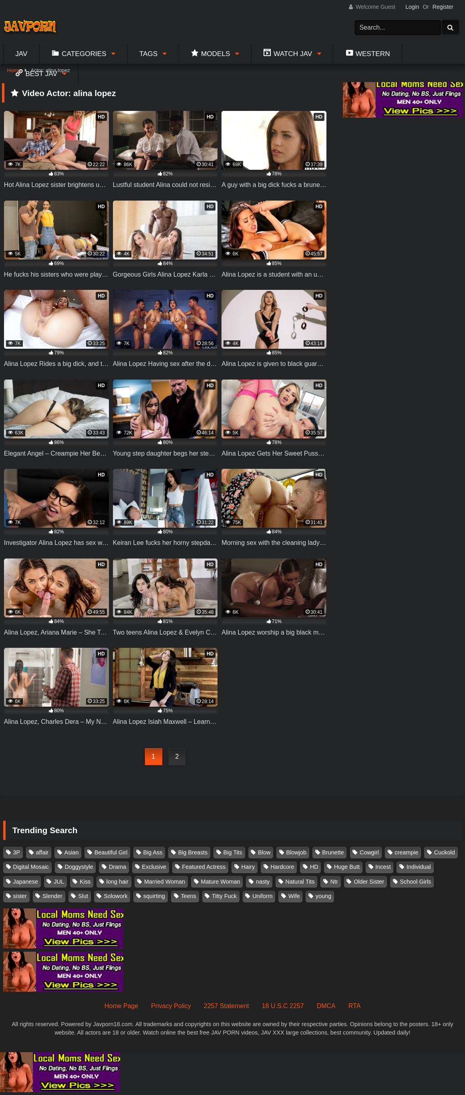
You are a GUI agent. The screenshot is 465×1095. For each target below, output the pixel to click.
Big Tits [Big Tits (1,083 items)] (232, 852)
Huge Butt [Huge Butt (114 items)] (347, 867)
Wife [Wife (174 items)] (294, 896)
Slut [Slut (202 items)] (83, 896)
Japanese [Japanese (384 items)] (25, 881)
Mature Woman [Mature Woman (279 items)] (220, 881)
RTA (354, 1006)
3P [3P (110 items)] (16, 852)
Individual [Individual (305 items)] (419, 867)
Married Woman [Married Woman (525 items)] (164, 881)
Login (412, 7)
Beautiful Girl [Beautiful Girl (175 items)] (111, 852)
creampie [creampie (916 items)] (406, 852)
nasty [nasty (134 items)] (263, 881)
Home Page (122, 1006)
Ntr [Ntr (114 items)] (334, 881)
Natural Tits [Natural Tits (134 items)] (300, 881)
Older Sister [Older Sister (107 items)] (369, 881)
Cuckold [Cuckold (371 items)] (444, 852)
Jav (21, 54)
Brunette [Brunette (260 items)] (333, 852)
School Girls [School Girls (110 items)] (415, 881)
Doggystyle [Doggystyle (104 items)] (78, 867)
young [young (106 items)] (323, 896)
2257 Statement (226, 1006)
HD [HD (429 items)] (314, 867)
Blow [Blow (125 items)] (264, 852)
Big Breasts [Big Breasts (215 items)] (193, 852)
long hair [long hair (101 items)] (118, 881)
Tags (148, 54)
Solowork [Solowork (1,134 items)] (115, 896)
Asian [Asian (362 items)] (71, 852)
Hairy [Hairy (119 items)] (248, 867)
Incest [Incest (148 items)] (383, 867)
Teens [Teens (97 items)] (188, 896)
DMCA (326, 1006)
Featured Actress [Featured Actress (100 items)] (203, 867)
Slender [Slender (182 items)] (52, 896)
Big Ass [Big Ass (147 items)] (152, 852)
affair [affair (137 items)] (42, 852)
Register (443, 7)
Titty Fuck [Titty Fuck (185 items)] (224, 896)
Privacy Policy (171, 1006)
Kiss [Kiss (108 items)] (85, 881)
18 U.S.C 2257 (283, 1006)
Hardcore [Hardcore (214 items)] (282, 867)
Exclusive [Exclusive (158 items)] (154, 867)
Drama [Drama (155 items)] (117, 867)
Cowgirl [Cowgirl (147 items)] (369, 852)
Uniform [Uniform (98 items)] (262, 896)
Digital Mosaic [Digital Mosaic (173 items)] (31, 867)
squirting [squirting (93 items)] (154, 896)
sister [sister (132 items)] (20, 896)
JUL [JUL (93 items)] (59, 881)
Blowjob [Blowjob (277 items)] (296, 852)
